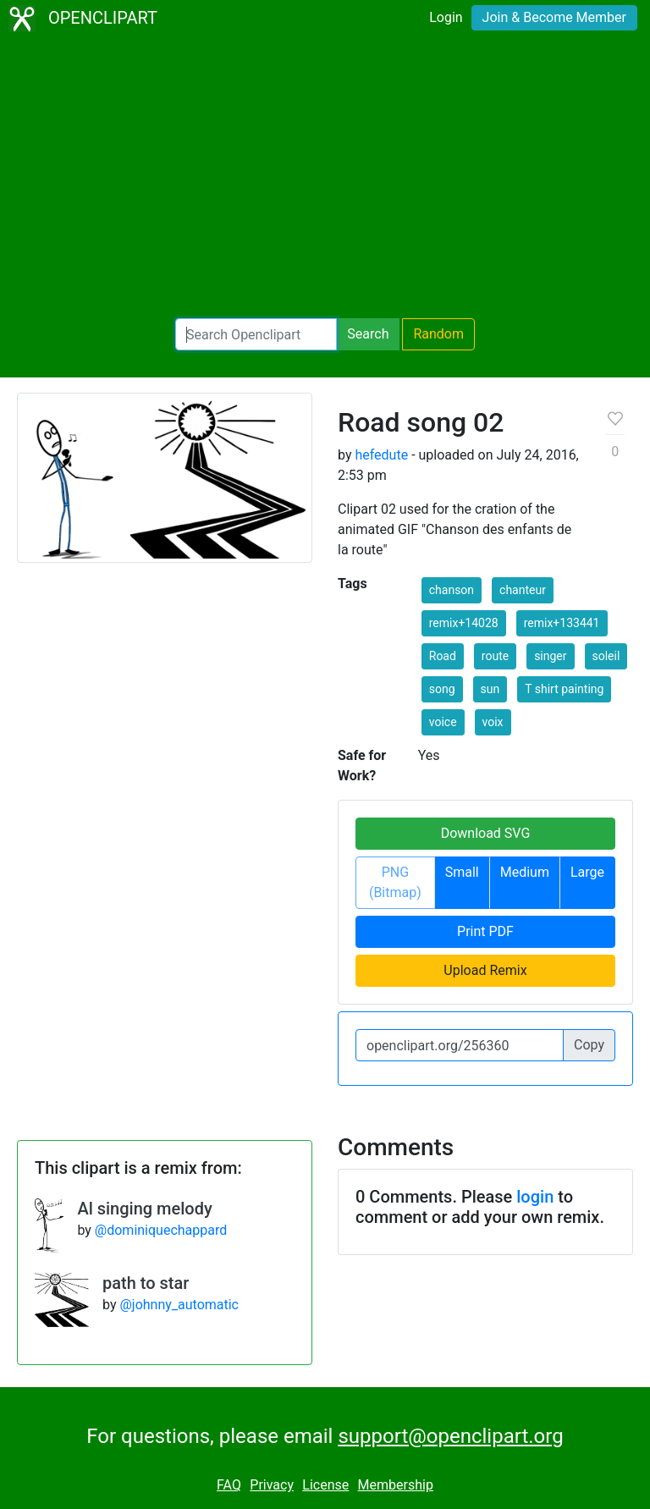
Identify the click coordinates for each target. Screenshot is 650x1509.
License (325, 1485)
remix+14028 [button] (464, 623)
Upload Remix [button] (484, 970)
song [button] (442, 689)
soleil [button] (606, 656)
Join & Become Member (554, 17)
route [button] (495, 656)
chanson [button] (451, 590)
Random (438, 334)
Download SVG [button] (486, 833)
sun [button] (490, 689)
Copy (589, 1045)
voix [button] (493, 722)
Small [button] (462, 872)
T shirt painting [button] (564, 689)
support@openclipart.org (450, 1436)
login (535, 1197)
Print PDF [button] (485, 931)
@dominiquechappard (161, 1230)
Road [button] (442, 656)
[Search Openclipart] (256, 334)
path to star (145, 1283)
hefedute (381, 455)
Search (367, 334)
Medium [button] (524, 872)
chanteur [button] (522, 590)
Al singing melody (144, 1208)
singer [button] (550, 656)
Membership (395, 1485)
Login (445, 17)
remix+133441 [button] (562, 623)
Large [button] (587, 872)
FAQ (229, 1485)
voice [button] (443, 722)
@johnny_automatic (179, 1305)
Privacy (272, 1485)
